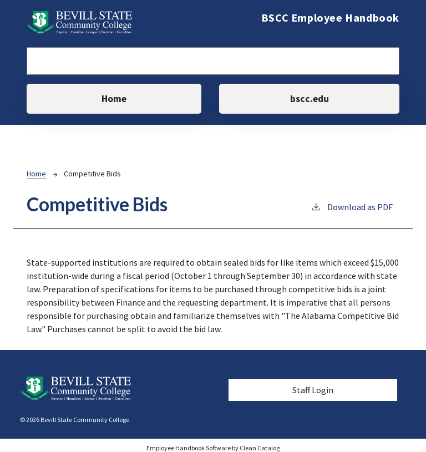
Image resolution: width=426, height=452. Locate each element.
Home (114, 99)
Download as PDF (352, 206)
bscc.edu (309, 99)
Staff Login (312, 389)
